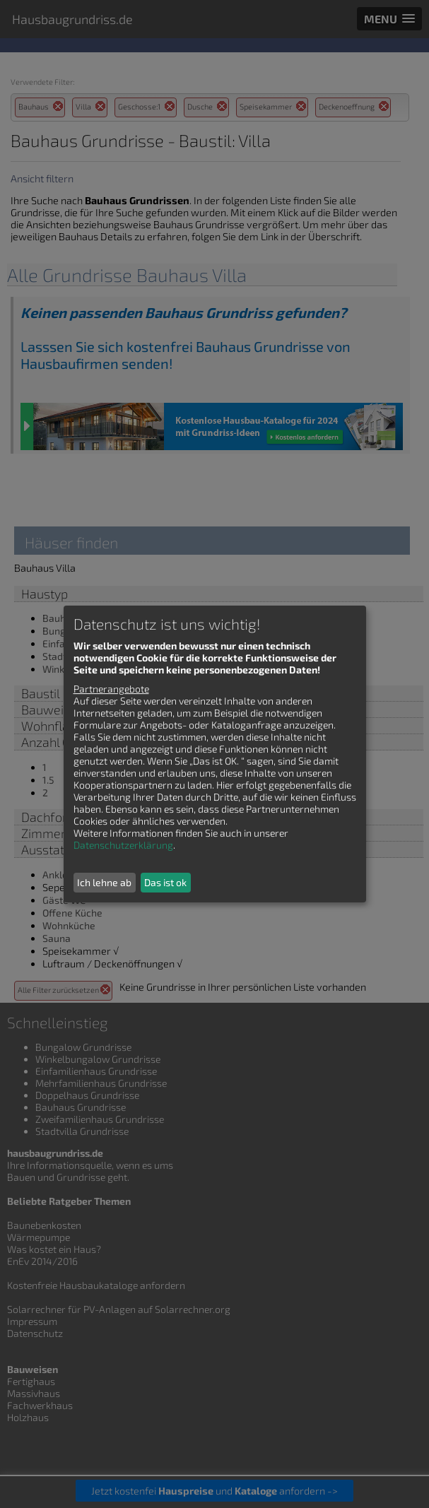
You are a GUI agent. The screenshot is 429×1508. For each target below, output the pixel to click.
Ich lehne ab (104, 882)
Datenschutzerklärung (123, 845)
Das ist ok (165, 882)
